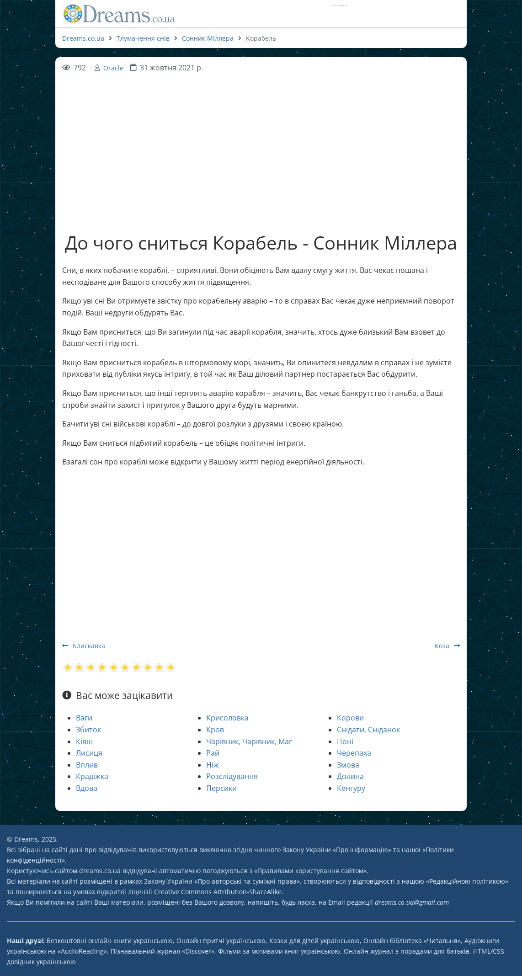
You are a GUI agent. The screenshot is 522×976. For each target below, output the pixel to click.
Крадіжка (92, 776)
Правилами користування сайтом (310, 870)
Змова (348, 765)
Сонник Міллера (208, 38)
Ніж (212, 765)
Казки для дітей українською (314, 940)
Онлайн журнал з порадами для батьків (406, 951)
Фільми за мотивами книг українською (279, 951)
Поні (345, 741)
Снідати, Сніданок (368, 730)
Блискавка (83, 645)
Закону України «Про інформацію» (336, 849)
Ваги (84, 718)
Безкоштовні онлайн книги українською (110, 940)
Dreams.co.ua (83, 38)
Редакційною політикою (467, 881)
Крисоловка (227, 718)
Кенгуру (351, 788)
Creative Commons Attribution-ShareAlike (218, 891)
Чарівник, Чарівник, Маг (249, 741)
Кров (215, 730)
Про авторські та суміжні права (247, 881)
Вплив (87, 765)
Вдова (86, 788)
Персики (221, 788)
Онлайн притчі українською (221, 940)
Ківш (84, 741)
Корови (350, 718)
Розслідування (232, 776)
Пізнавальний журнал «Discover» (162, 951)
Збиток (88, 730)
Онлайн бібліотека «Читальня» (412, 940)
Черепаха (354, 753)
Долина (350, 776)
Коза (447, 645)
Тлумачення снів (143, 38)
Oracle (113, 68)
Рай (212, 753)
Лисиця (89, 753)
